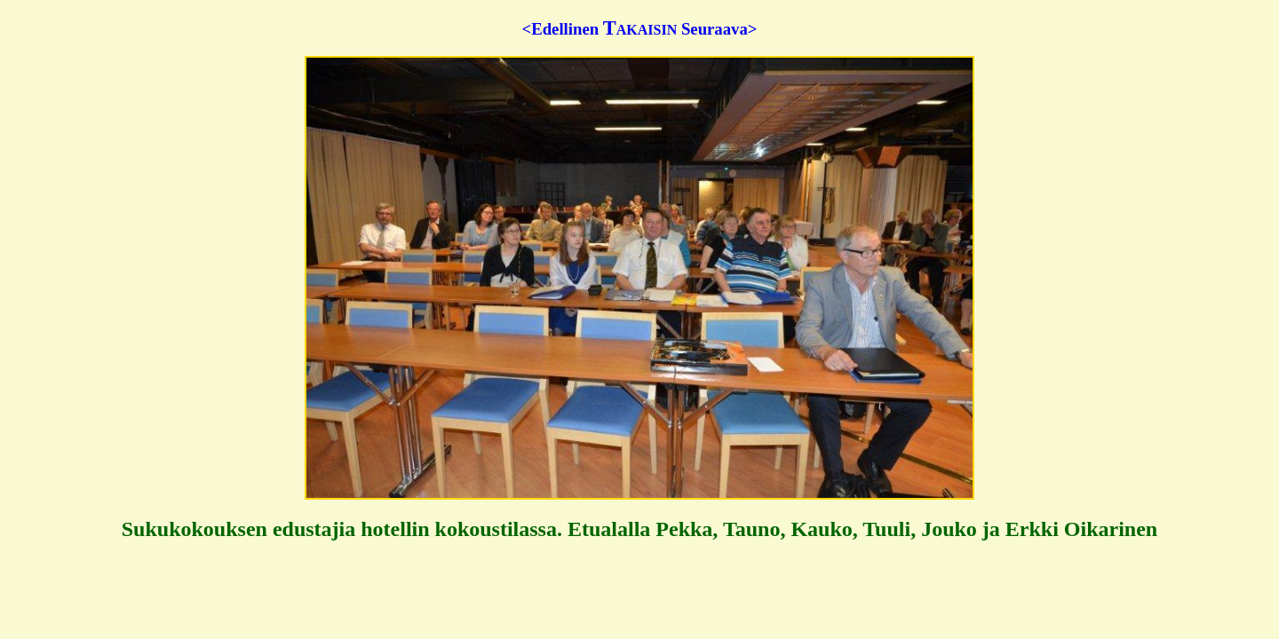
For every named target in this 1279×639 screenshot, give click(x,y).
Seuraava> (719, 29)
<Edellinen (561, 29)
